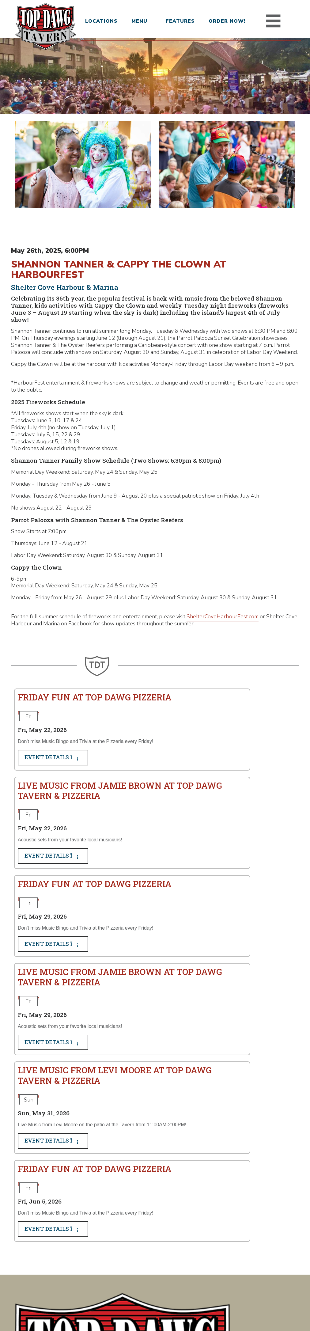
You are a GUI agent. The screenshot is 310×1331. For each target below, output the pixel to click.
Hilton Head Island (79, 1263)
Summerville (72, 1281)
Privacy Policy (146, 1309)
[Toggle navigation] (275, 21)
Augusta (67, 1236)
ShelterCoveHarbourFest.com (223, 675)
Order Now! (228, 21)
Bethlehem (70, 1245)
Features (180, 21)
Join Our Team (150, 1236)
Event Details (53, 832)
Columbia (68, 1254)
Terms (171, 1309)
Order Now (147, 1245)
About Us (144, 1272)
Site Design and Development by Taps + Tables (155, 1315)
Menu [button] (139, 21)
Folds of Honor (151, 1263)
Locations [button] (100, 21)
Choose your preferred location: (165, 1146)
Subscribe (136, 1195)
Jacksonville (71, 1272)
